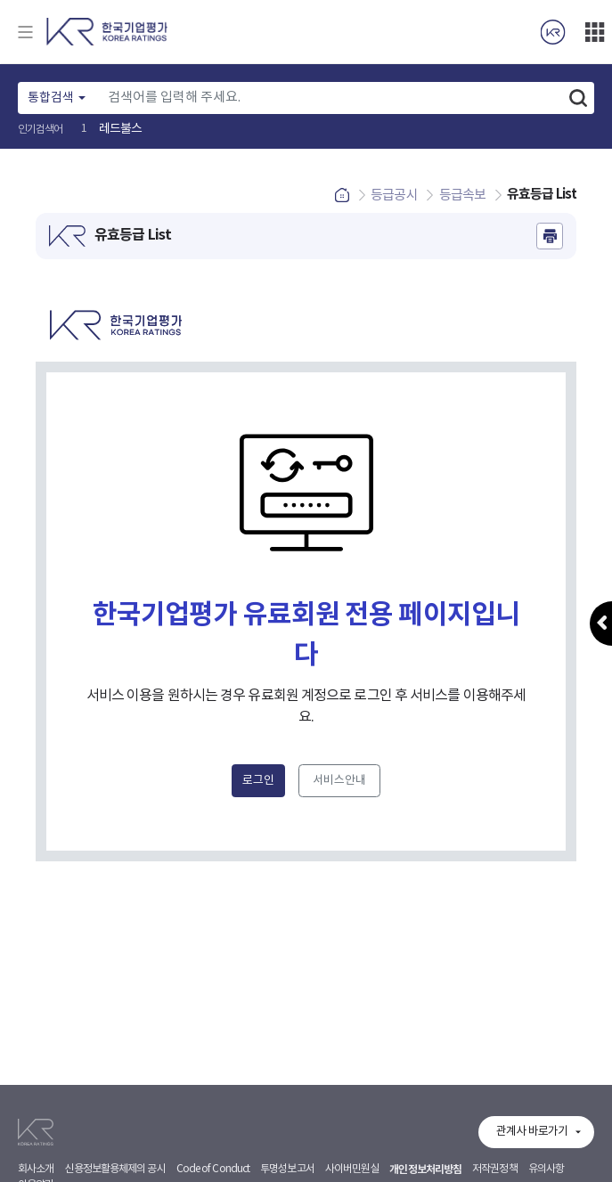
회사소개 (35, 1169)
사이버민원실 (352, 1169)
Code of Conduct (213, 1169)
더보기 (594, 32)
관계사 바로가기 (531, 1131)
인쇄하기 (549, 236)
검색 (578, 98)
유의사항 (546, 1169)
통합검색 (51, 98)
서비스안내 (339, 780)
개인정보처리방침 (425, 1169)
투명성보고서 (287, 1169)
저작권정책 (495, 1169)
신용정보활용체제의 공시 (114, 1169)
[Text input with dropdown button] (330, 98)
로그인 (258, 780)
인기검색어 (40, 129)
